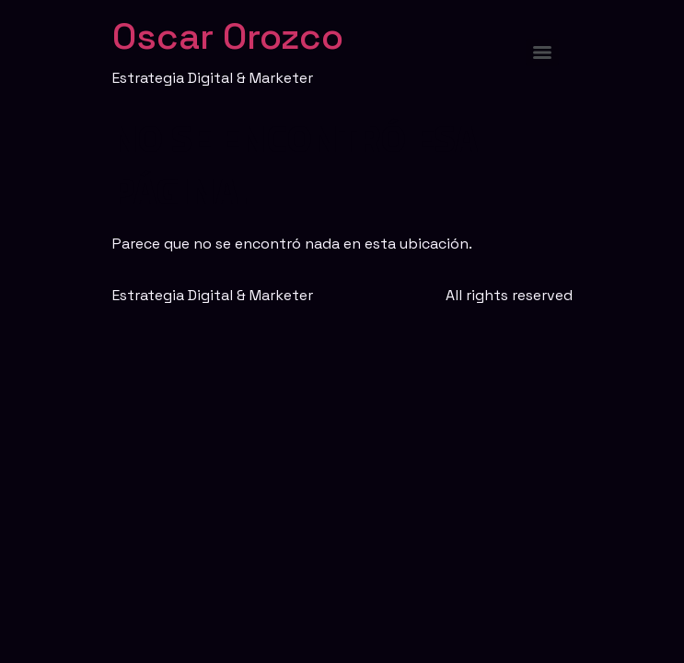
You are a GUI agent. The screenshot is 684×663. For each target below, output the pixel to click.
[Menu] (542, 52)
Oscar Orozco (227, 36)
